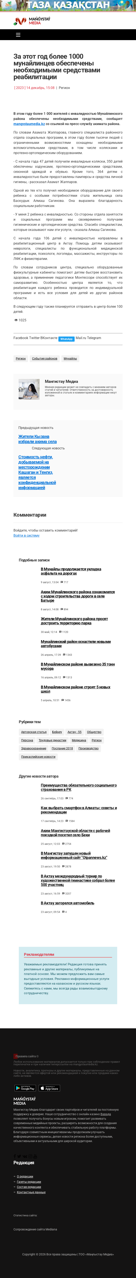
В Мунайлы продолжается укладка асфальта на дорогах (71, 584)
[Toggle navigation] (17, 34)
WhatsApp (66, 339)
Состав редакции (27, 1187)
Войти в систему (26, 535)
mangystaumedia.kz (29, 124)
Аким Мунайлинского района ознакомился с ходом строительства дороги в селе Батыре (78, 609)
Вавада (106, 1114)
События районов (44, 358)
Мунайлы (70, 358)
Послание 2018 (62, 763)
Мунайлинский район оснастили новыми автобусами (76, 657)
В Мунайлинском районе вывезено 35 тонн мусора (78, 679)
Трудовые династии (52, 755)
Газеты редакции (27, 1181)
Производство (88, 763)
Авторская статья (34, 747)
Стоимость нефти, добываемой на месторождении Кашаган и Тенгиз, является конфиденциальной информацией (37, 472)
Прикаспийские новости (38, 771)
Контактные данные (29, 1192)
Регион (21, 358)
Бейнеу (57, 747)
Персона (27, 755)
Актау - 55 (74, 747)
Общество (94, 747)
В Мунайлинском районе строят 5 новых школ (75, 702)
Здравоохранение (33, 763)
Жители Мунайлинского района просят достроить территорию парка (74, 634)
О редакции (23, 1176)
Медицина (79, 755)
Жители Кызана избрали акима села (37, 439)
